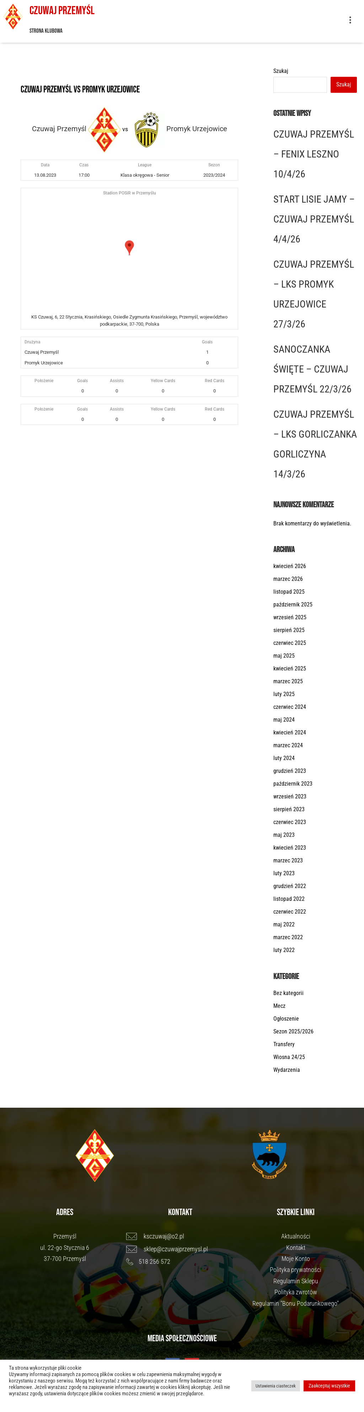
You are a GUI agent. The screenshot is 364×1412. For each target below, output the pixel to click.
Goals (82, 380)
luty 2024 (284, 758)
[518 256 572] (180, 1261)
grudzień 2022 (289, 886)
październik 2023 (292, 783)
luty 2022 (284, 950)
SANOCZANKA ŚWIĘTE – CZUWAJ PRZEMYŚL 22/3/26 (312, 369)
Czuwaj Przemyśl (62, 11)
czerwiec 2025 (289, 643)
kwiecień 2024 (289, 732)
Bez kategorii (288, 993)
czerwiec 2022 (289, 911)
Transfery (284, 1044)
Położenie (43, 380)
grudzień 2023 (289, 770)
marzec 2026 (288, 579)
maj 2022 (284, 924)
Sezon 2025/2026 (293, 1031)
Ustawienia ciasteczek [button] (276, 1386)
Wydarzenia (286, 1069)
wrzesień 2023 (289, 796)
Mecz (279, 1005)
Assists (117, 380)
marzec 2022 (288, 937)
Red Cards (214, 380)
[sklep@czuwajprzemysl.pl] (180, 1249)
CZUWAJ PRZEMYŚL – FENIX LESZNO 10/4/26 (313, 154)
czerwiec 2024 (289, 707)
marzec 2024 (288, 745)
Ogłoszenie (286, 1018)
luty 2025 (284, 694)
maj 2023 (284, 834)
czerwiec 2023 (289, 822)
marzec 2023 (288, 860)
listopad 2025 (289, 591)
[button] (350, 21)
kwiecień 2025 (289, 668)
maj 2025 (284, 655)
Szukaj (280, 71)
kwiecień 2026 (289, 566)
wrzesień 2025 (289, 617)
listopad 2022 (289, 898)
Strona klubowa (46, 30)
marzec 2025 (288, 681)
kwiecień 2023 (289, 847)
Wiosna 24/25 (289, 1057)
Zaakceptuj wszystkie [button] (329, 1386)
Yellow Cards (163, 380)
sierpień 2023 (289, 809)
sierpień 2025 (289, 630)
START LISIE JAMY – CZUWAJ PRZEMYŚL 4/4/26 (314, 219)
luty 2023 (284, 873)
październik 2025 (292, 604)
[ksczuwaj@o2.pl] (180, 1236)
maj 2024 (284, 719)
